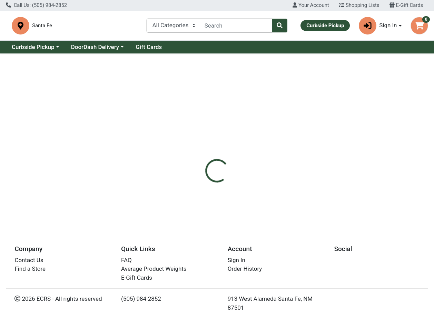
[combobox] (236, 25)
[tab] (200, 147)
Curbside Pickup (33, 46)
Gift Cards (149, 46)
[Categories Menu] (173, 25)
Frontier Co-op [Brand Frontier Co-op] (271, 190)
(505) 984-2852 (141, 301)
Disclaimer (232, 147)
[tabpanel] (307, 189)
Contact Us (28, 262)
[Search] (236, 25)
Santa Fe (141, 25)
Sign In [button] (378, 25)
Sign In (236, 262)
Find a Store (30, 271)
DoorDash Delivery (95, 46)
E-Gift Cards (406, 5)
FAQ (126, 262)
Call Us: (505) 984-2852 (36, 5)
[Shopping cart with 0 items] (419, 25)
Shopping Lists (359, 5)
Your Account (311, 5)
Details (200, 147)
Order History (245, 271)
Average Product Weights (153, 271)
